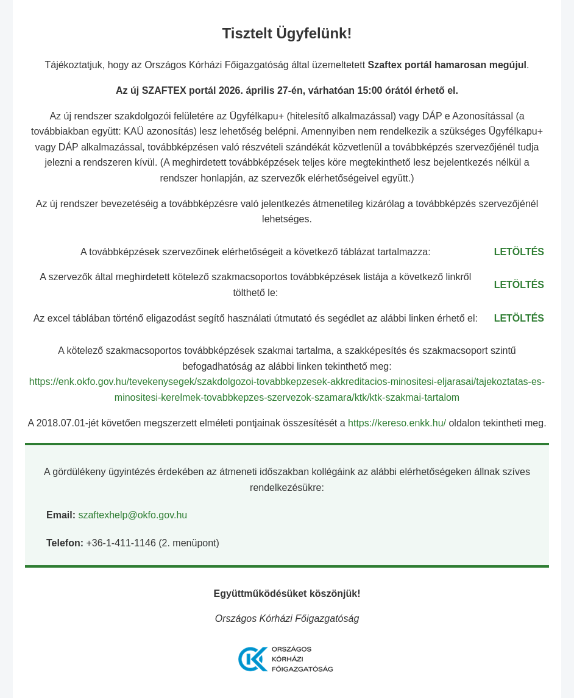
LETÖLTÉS (519, 252)
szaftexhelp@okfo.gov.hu (132, 515)
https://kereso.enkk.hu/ (398, 423)
